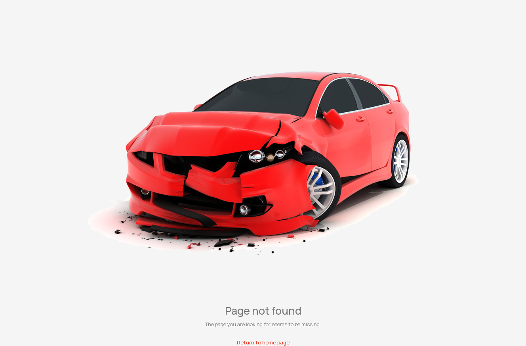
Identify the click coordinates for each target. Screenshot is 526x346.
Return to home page (263, 342)
